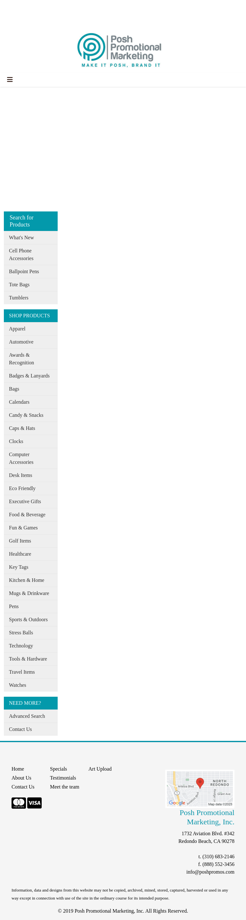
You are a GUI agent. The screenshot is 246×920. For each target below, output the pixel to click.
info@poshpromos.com (210, 872)
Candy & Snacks (26, 415)
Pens (14, 606)
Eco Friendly (22, 488)
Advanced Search (27, 716)
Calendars (19, 402)
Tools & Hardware (28, 659)
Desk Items (20, 475)
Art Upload (99, 769)
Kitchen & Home (26, 580)
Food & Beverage (27, 514)
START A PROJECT (27, 21)
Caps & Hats (22, 428)
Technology (21, 645)
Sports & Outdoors (28, 619)
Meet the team (64, 786)
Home (12, 7)
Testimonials (63, 778)
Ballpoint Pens (24, 271)
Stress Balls (21, 632)
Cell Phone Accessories (21, 254)
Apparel (17, 328)
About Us (33, 7)
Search (107, 7)
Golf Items (20, 540)
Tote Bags (19, 284)
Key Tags (18, 567)
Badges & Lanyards (29, 375)
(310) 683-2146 (218, 856)
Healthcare (20, 554)
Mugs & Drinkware (29, 593)
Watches (17, 685)
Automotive (21, 342)
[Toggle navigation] (10, 79)
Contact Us (20, 729)
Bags (14, 389)
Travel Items (22, 672)
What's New (21, 237)
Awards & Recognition (21, 358)
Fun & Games (23, 527)
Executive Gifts (25, 501)
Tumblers (19, 297)
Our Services (60, 7)
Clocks (16, 441)
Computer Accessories (21, 458)
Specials (86, 7)
